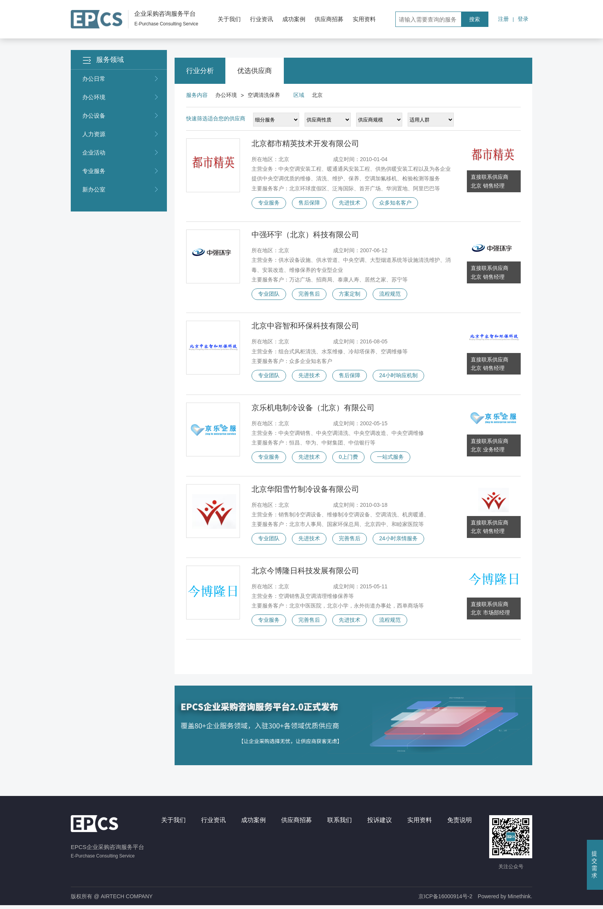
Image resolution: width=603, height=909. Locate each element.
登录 (523, 19)
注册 (503, 19)
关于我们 (229, 19)
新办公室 (120, 189)
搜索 (474, 19)
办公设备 (120, 115)
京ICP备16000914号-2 (445, 900)
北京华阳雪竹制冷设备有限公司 (305, 491)
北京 (317, 95)
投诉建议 (379, 823)
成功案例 (293, 19)
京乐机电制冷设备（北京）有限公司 (313, 409)
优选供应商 (254, 71)
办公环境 (120, 97)
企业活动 (120, 152)
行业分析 (200, 71)
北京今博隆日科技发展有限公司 (305, 573)
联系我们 (339, 823)
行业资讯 (261, 19)
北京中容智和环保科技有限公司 (305, 327)
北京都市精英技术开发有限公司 (305, 143)
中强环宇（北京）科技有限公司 (305, 235)
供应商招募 (329, 19)
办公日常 (120, 78)
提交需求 (594, 864)
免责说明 (459, 823)
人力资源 (120, 134)
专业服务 (120, 171)
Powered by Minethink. (505, 900)
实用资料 (364, 19)
